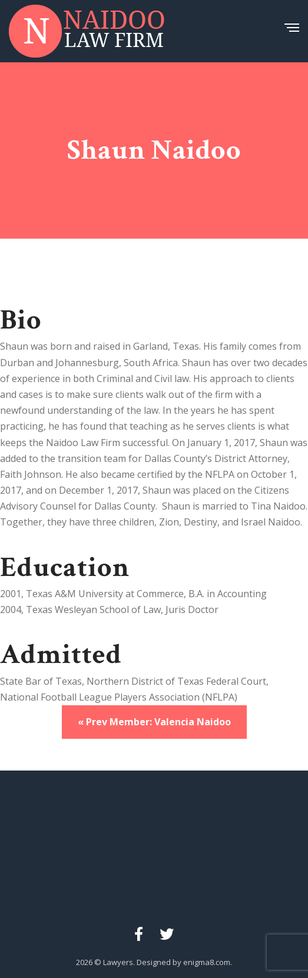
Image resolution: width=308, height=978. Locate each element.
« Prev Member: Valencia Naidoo (154, 721)
